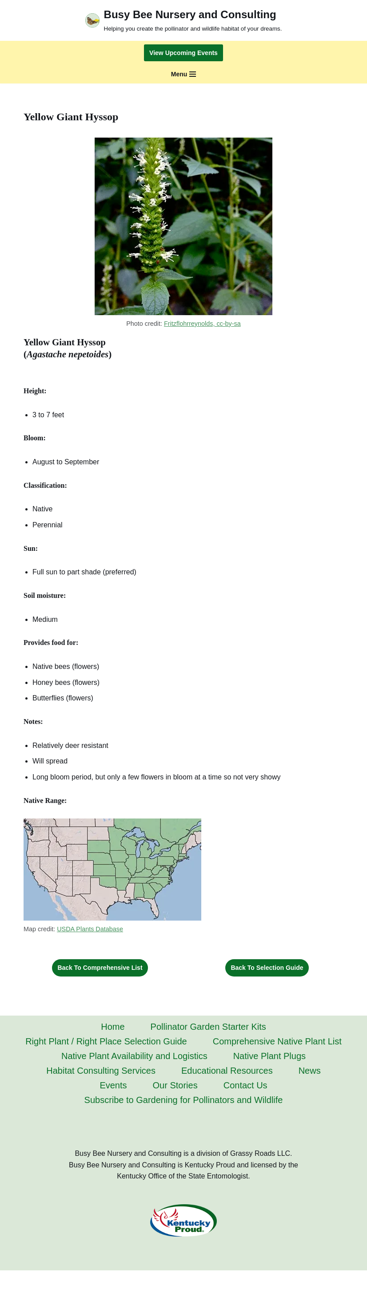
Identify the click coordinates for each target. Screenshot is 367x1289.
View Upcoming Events (183, 52)
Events (113, 1085)
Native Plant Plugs (269, 1056)
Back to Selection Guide (267, 967)
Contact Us (245, 1085)
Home (112, 1027)
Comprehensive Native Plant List (277, 1041)
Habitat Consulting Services (101, 1070)
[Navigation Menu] (183, 74)
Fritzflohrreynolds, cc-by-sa (202, 323)
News (310, 1070)
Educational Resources (227, 1070)
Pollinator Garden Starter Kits (208, 1027)
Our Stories (175, 1085)
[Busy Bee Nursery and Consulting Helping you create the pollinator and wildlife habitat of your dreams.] (183, 20)
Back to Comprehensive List (99, 967)
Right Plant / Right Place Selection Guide (106, 1041)
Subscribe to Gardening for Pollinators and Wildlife (183, 1100)
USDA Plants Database (90, 929)
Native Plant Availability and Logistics (134, 1056)
